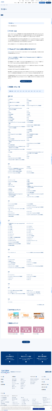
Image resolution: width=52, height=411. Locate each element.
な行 (26, 91)
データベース (11, 233)
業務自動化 (10, 189)
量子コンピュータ (30, 290)
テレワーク (29, 242)
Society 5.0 (29, 149)
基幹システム (11, 185)
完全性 (10, 183)
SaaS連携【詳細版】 (12, 145)
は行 (29, 91)
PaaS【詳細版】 (29, 137)
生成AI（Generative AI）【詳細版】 (14, 215)
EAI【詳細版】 (11, 117)
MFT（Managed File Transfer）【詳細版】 (15, 134)
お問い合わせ (48, 2)
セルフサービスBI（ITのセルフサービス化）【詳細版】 (35, 215)
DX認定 (28, 114)
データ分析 (29, 231)
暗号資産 (28, 167)
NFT (9, 136)
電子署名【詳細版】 (11, 245)
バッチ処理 (29, 260)
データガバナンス (30, 228)
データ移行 (10, 226)
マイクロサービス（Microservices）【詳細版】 (15, 276)
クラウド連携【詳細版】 (30, 192)
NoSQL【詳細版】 (30, 136)
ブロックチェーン (29, 264)
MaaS (10, 133)
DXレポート (29, 116)
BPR (28, 104)
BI (9, 104)
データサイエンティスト (30, 229)
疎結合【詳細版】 (11, 216)
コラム (43, 382)
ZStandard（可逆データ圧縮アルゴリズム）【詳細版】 (16, 160)
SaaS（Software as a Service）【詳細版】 (33, 143)
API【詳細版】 (29, 101)
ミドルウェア (29, 278)
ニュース (43, 377)
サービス (22, 2)
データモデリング (30, 234)
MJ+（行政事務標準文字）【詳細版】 (32, 134)
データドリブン (11, 231)
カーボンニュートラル (12, 180)
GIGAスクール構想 (30, 127)
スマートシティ (29, 211)
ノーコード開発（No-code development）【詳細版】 (35, 252)
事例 (26, 2)
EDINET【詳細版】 (11, 119)
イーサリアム (29, 168)
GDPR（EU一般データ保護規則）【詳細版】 (33, 125)
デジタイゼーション (30, 237)
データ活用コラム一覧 (40, 305)
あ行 (15, 91)
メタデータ (10, 280)
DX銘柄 (10, 116)
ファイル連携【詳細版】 (12, 263)
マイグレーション (29, 275)
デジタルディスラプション (12, 241)
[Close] (51, 408)
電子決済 (28, 244)
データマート (29, 233)
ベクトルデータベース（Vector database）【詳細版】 (16, 268)
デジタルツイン (29, 239)
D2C (28, 111)
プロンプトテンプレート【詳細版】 (13, 266)
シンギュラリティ (11, 207)
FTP (9, 125)
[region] (26, 408)
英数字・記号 (11, 91)
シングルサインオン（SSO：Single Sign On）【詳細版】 (35, 207)
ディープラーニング (30, 223)
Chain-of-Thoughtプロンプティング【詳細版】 (34, 106)
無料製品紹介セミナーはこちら (26, 81)
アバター (10, 167)
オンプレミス (10, 52)
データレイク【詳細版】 (30, 236)
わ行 (40, 91)
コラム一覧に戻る (26, 342)
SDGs (28, 145)
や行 (34, 91)
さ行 (20, 91)
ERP (28, 119)
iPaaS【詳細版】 (29, 131)
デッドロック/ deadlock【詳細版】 (14, 242)
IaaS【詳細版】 (29, 129)
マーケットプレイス (11, 275)
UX (27, 155)
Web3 (28, 156)
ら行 (37, 91)
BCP (28, 102)
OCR (9, 137)
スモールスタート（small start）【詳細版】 (33, 213)
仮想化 (28, 180)
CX (9, 111)
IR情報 (13, 377)
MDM (28, 133)
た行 (23, 91)
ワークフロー (11, 302)
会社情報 (29, 2)
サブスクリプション (11, 205)
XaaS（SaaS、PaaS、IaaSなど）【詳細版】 (15, 158)
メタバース (29, 280)
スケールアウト (29, 209)
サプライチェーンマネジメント (31, 205)
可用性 (28, 182)
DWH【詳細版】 (11, 114)
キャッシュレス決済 (11, 186)
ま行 (31, 91)
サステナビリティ (33, 377)
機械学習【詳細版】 (30, 183)
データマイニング (11, 234)
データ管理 (10, 229)
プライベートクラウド (12, 264)
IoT (9, 131)
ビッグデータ (29, 261)
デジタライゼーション (12, 239)
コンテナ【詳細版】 (11, 197)
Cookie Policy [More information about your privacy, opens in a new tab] (6, 410)
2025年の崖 (10, 99)
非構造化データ (11, 261)
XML (28, 158)
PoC (28, 139)
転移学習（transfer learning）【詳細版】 (15, 244)
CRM (28, 108)
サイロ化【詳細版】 (30, 204)
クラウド (28, 189)
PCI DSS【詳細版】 (11, 139)
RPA (9, 143)
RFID (28, 141)
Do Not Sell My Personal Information (39, 406)
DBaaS (10, 113)
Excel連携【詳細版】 (30, 121)
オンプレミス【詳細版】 (30, 173)
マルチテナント (11, 278)
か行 (18, 91)
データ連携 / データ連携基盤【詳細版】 (14, 237)
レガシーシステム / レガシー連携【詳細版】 (33, 292)
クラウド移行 (11, 191)
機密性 (28, 185)
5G (27, 99)
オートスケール (29, 171)
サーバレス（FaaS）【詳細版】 (13, 204)
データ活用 (10, 228)
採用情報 (44, 390)
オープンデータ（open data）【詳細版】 (14, 173)
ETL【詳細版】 (11, 121)
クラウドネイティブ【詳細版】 (31, 191)
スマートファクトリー (12, 213)
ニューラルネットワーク (12, 252)
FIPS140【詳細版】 (30, 122)
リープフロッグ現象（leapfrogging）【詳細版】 (15, 290)
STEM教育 (10, 152)
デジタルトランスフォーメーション (32, 241)
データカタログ (29, 226)
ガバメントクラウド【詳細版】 (13, 182)
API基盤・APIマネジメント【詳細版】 (14, 102)
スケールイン (11, 211)
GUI (9, 129)
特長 (18, 2)
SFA (28, 146)
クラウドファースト (11, 192)
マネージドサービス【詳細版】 (31, 276)
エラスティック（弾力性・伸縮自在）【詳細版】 (15, 171)
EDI (28, 117)
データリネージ (11, 236)
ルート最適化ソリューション (13, 292)
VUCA (10, 156)
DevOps (28, 113)
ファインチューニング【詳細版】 (32, 263)
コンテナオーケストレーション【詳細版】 (33, 197)
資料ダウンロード (42, 2)
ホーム (15, 2)
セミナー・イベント (34, 2)
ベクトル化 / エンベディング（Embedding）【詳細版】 (35, 266)
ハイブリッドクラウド (12, 260)
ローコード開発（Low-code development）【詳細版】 (17, 294)
